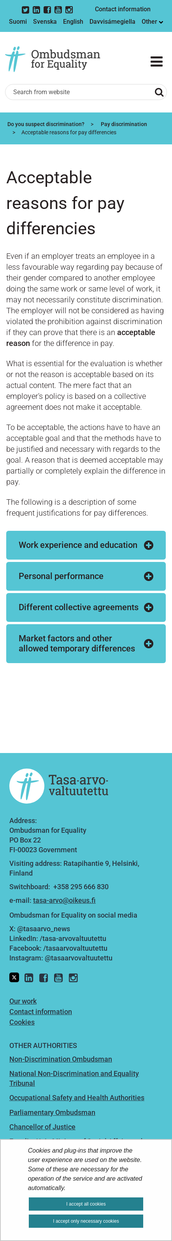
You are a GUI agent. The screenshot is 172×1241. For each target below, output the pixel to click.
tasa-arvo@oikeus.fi (64, 900)
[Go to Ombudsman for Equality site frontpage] (57, 59)
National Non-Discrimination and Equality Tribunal (74, 1078)
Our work (23, 1001)
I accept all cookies (85, 1204)
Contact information (123, 9)
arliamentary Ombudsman (54, 1112)
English (73, 21)
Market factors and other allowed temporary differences (77, 643)
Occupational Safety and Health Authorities (76, 1098)
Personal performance (61, 576)
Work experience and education (78, 545)
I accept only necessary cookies (86, 1221)
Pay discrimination (123, 124)
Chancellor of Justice (42, 1127)
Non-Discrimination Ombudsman (60, 1059)
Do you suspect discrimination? (45, 124)
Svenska (45, 21)
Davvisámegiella (112, 21)
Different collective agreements (79, 607)
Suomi (18, 21)
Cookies (22, 1022)
